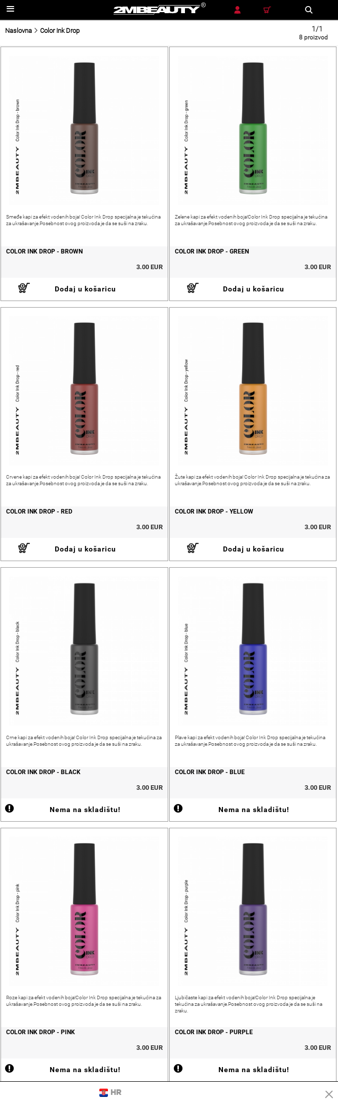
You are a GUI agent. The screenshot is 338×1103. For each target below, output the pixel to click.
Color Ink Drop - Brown (44, 251)
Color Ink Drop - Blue (210, 772)
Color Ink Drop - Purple (214, 1032)
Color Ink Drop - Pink (40, 1032)
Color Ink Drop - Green (212, 251)
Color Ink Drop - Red (39, 511)
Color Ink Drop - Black (43, 772)
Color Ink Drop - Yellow (214, 511)
